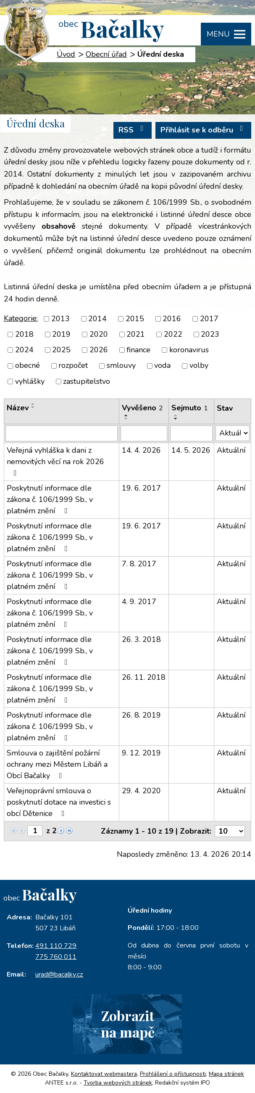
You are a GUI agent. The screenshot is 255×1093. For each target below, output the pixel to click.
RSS (132, 129)
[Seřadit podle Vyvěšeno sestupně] (126, 418)
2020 (98, 334)
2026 (98, 350)
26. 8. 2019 (141, 715)
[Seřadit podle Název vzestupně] (33, 404)
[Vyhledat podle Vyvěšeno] (144, 433)
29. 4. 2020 (141, 791)
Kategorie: (21, 318)
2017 (209, 319)
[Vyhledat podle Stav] (233, 433)
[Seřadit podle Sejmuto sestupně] (176, 418)
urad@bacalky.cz (59, 974)
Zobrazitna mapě (128, 1023)
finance (138, 350)
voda (162, 366)
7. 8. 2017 (139, 564)
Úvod (66, 54)
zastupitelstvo (86, 381)
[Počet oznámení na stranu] (230, 831)
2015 (135, 319)
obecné (27, 366)
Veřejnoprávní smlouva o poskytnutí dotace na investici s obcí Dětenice (59, 802)
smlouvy (121, 366)
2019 (61, 334)
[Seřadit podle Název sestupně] (33, 407)
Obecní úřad (106, 54)
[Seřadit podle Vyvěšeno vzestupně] (126, 415)
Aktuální (231, 450)
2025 (61, 350)
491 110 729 (55, 945)
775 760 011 (55, 956)
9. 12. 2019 (141, 753)
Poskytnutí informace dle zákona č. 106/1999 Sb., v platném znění (50, 499)
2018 (24, 334)
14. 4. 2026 (141, 450)
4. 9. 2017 (139, 602)
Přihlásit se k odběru (203, 129)
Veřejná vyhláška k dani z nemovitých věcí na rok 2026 (55, 461)
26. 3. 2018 (141, 639)
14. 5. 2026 (190, 450)
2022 (173, 334)
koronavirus (189, 350)
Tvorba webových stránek (118, 1083)
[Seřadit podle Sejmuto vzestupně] (176, 415)
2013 (60, 319)
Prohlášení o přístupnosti (173, 1074)
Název (18, 408)
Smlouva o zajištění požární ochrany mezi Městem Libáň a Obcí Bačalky (57, 764)
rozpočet (73, 366)
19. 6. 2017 (141, 488)
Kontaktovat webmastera (104, 1074)
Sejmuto (189, 408)
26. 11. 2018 (144, 677)
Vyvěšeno (142, 408)
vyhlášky (30, 381)
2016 (172, 319)
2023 (210, 334)
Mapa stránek (226, 1074)
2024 (24, 350)
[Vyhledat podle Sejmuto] (191, 433)
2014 (97, 319)
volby (198, 366)
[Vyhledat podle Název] (61, 433)
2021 (135, 334)
